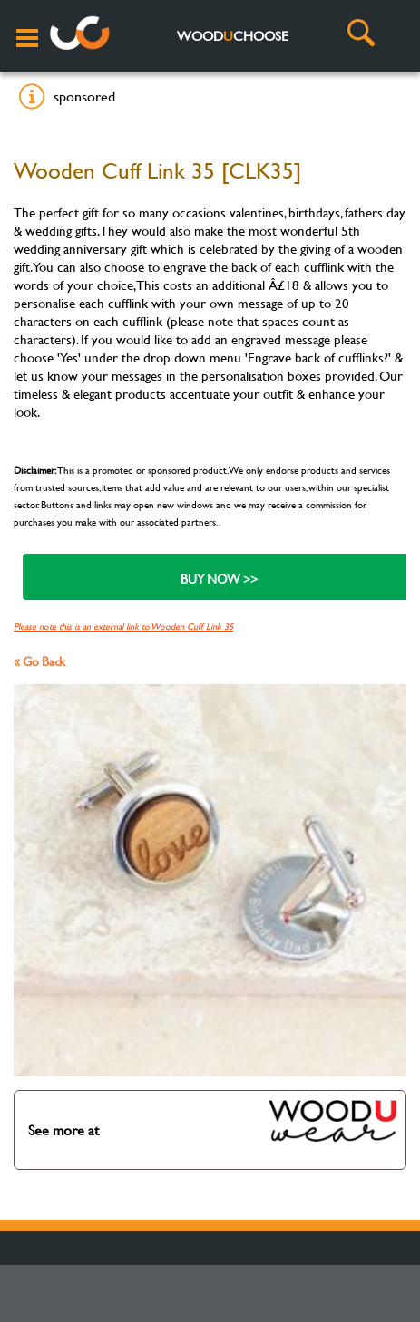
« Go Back (39, 661)
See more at (213, 1120)
